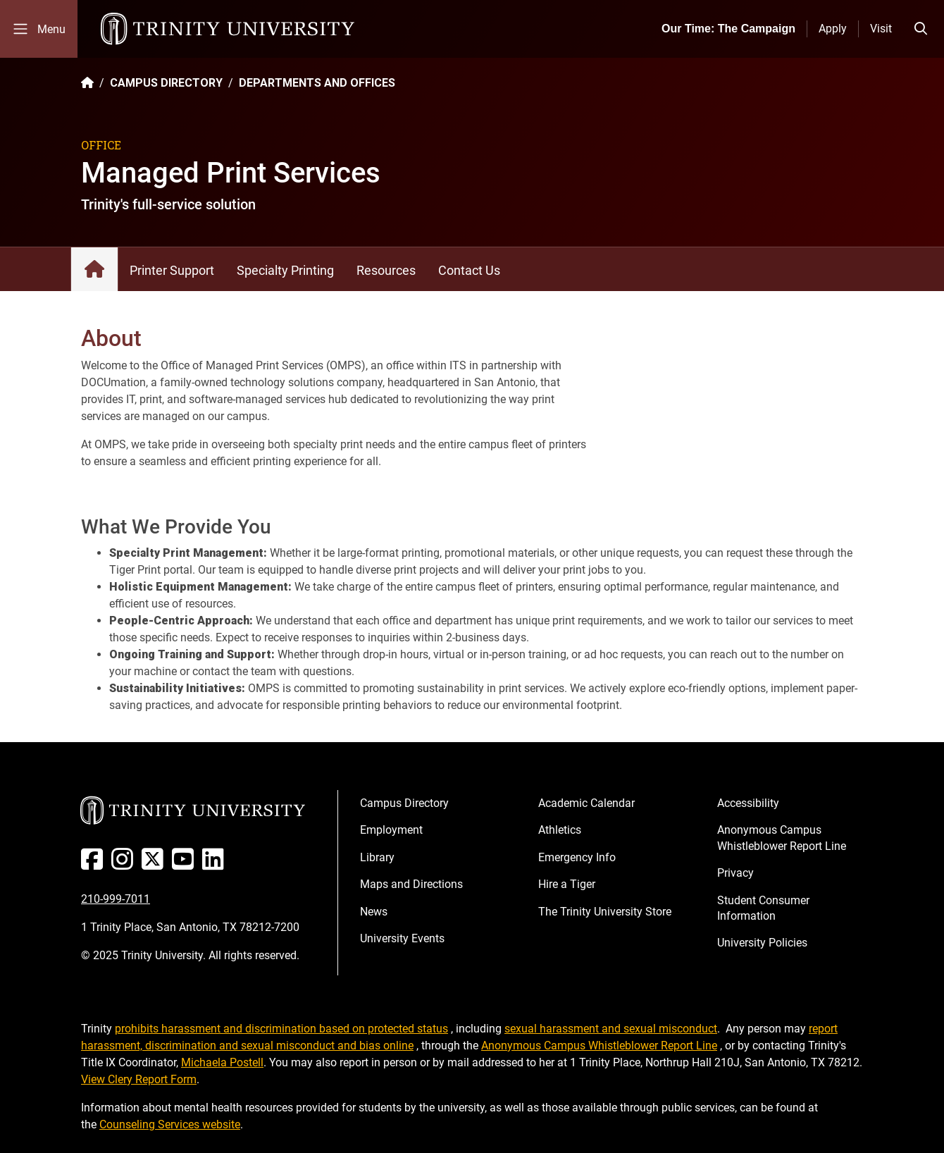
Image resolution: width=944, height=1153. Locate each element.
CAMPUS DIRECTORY (166, 83)
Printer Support (172, 270)
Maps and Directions (411, 884)
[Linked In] (216, 864)
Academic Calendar (586, 803)
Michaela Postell (222, 1062)
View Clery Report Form (139, 1079)
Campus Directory (404, 803)
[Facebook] (94, 864)
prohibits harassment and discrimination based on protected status (281, 1028)
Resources (386, 270)
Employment (391, 830)
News (373, 911)
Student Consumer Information (763, 908)
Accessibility (748, 803)
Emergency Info (577, 857)
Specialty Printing (285, 270)
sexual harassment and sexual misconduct (610, 1028)
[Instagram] (125, 864)
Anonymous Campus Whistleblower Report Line (781, 837)
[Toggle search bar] (920, 29)
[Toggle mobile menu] (38, 29)
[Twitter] (155, 864)
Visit (881, 28)
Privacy (735, 873)
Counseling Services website (169, 1124)
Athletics (559, 830)
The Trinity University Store (604, 911)
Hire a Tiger (566, 884)
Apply (833, 28)
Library (377, 857)
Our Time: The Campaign (728, 29)
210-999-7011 (115, 899)
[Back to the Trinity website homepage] (87, 83)
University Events (402, 938)
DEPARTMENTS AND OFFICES (317, 83)
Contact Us (469, 270)
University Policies (762, 942)
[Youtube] (185, 864)
